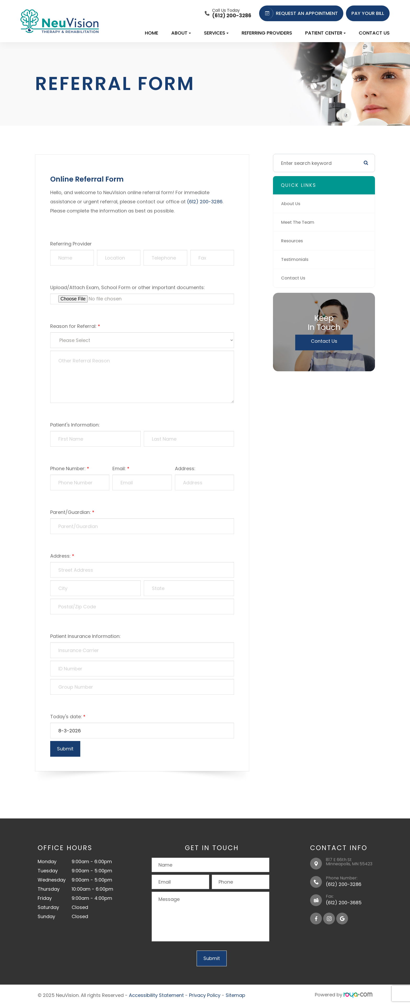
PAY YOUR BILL (367, 13)
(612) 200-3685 (344, 902)
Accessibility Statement (156, 994)
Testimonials (296, 259)
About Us (291, 203)
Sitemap (235, 994)
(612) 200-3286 (205, 201)
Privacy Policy (204, 994)
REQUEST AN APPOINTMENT (299, 13)
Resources (293, 241)
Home (151, 33)
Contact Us (374, 33)
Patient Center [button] (325, 33)
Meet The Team (299, 222)
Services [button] (216, 33)
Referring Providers (267, 33)
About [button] (181, 33)
